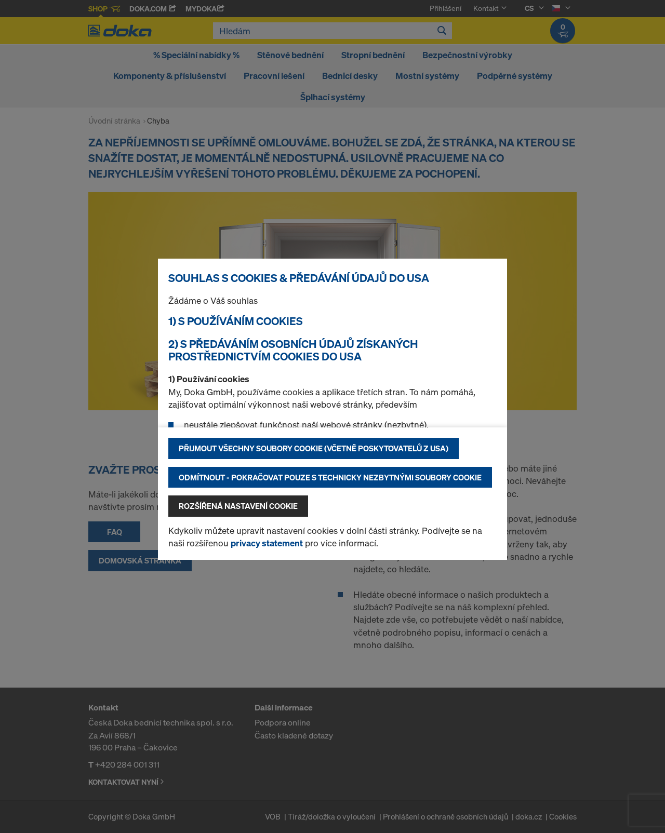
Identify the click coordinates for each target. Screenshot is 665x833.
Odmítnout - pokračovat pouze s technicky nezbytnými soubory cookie (330, 477)
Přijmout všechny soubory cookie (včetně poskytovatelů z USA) (313, 448)
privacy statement (267, 543)
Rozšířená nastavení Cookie (238, 506)
